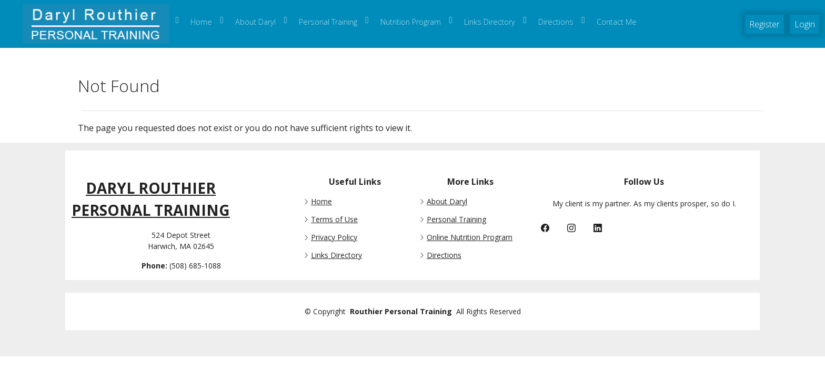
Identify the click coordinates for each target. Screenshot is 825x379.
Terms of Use (334, 219)
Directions (444, 255)
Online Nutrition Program (469, 237)
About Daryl (447, 201)
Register (764, 24)
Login (804, 24)
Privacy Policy (334, 237)
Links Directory (336, 255)
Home (321, 201)
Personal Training (456, 219)
